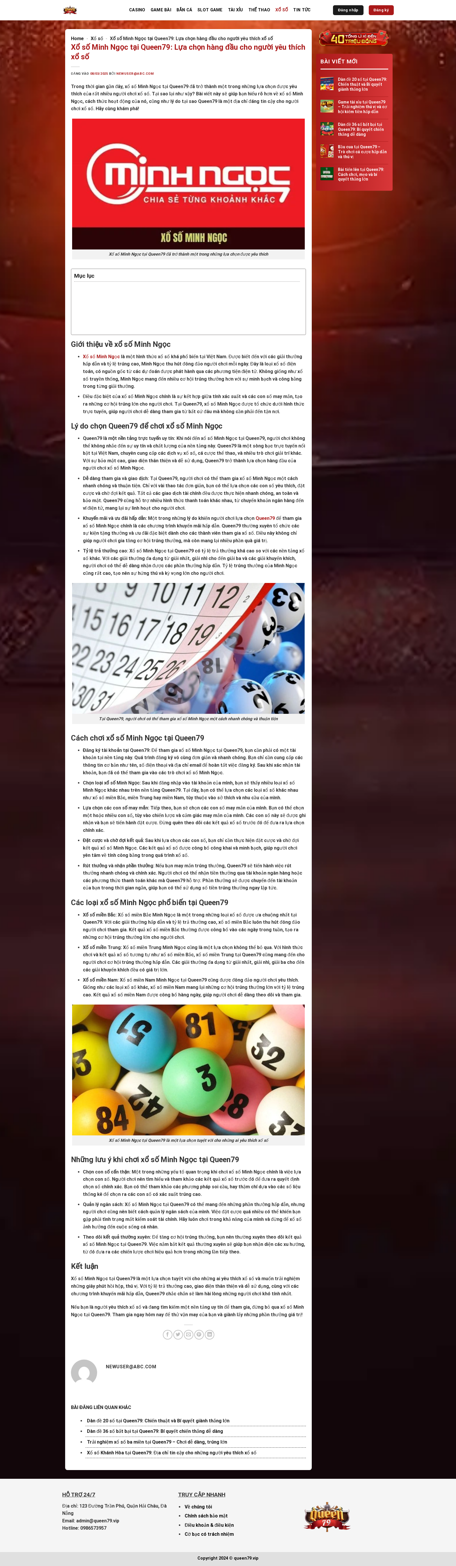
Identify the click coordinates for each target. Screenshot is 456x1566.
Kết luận (94, 328)
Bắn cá (184, 10)
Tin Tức (302, 10)
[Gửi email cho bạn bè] (188, 1335)
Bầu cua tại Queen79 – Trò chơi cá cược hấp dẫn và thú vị (362, 152)
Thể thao (259, 10)
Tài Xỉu (235, 10)
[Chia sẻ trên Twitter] (178, 1335)
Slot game (210, 10)
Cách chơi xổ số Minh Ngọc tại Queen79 (131, 305)
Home (77, 38)
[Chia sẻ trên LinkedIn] (209, 1335)
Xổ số (281, 10)
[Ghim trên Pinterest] (199, 1335)
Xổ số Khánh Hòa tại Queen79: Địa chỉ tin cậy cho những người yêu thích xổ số (171, 1453)
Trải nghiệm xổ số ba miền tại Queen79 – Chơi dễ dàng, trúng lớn (157, 1442)
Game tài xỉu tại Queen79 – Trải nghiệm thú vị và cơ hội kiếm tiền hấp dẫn (362, 107)
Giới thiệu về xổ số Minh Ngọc (118, 290)
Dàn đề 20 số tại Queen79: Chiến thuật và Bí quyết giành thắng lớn (158, 1421)
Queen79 (265, 518)
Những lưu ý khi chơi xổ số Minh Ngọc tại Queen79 (144, 320)
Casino (137, 10)
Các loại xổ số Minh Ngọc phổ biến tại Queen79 (140, 313)
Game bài (161, 10)
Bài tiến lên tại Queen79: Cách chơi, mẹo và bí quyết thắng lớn (361, 174)
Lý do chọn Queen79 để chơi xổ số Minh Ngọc (137, 298)
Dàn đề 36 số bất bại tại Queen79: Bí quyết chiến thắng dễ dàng (155, 1431)
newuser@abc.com (135, 74)
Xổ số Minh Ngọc (101, 356)
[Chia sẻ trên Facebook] (167, 1335)
